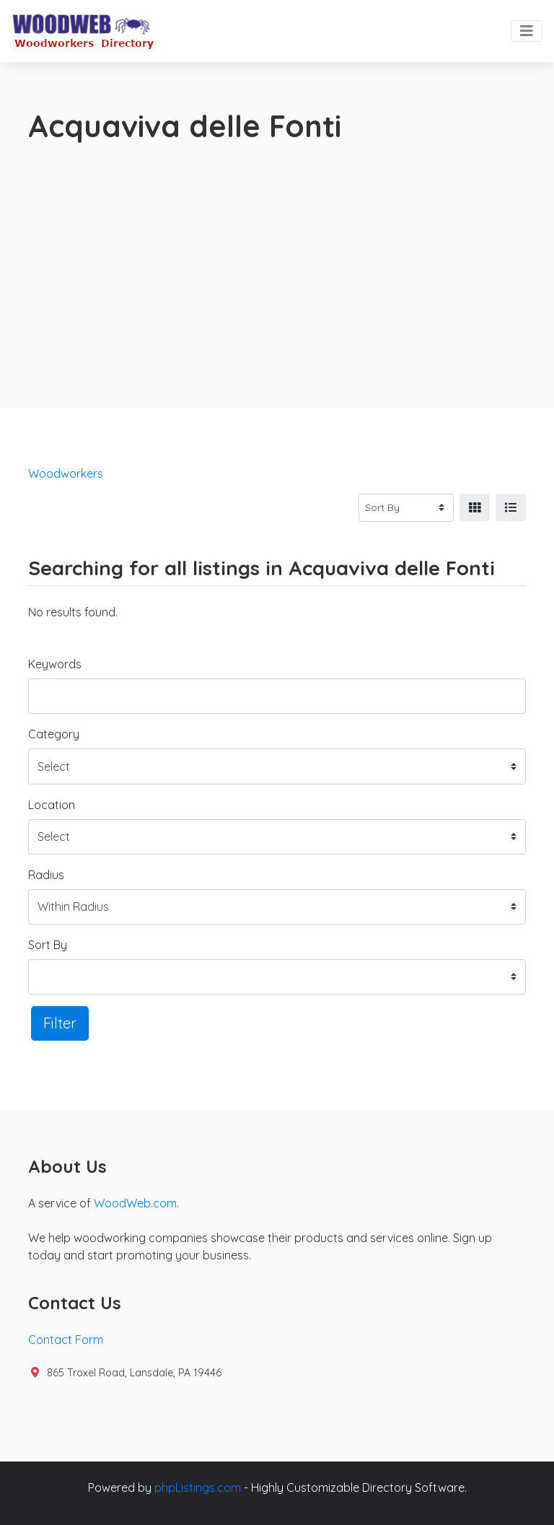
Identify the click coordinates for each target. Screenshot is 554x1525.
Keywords (55, 664)
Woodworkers (65, 473)
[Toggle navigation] (526, 31)
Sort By (47, 945)
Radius (46, 875)
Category (53, 734)
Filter (59, 1023)
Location (51, 805)
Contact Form (65, 1339)
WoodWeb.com (135, 1203)
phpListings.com (197, 1487)
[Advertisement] (277, 253)
